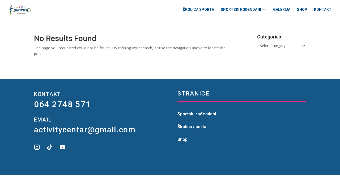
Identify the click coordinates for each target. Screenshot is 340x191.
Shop (302, 10)
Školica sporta (198, 10)
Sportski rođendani (241, 10)
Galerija (281, 10)
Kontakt (323, 10)
